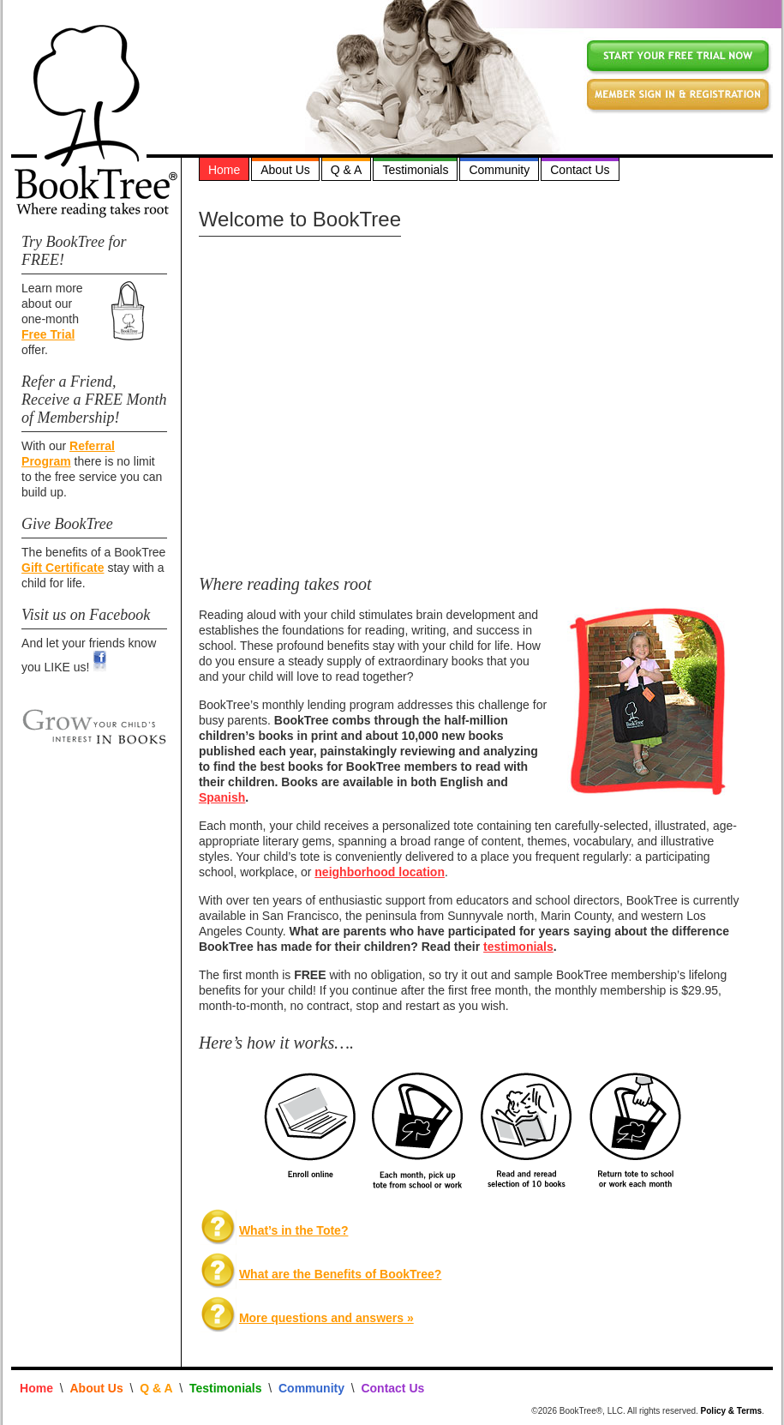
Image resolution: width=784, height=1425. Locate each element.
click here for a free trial (678, 56)
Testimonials (415, 170)
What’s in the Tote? (294, 1230)
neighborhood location (379, 872)
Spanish (222, 797)
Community (499, 170)
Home (224, 170)
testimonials (518, 946)
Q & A (346, 170)
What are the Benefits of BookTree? (340, 1274)
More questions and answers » (326, 1318)
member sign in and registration (678, 94)
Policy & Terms (732, 1411)
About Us (285, 170)
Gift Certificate (62, 567)
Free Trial (48, 334)
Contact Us (579, 170)
